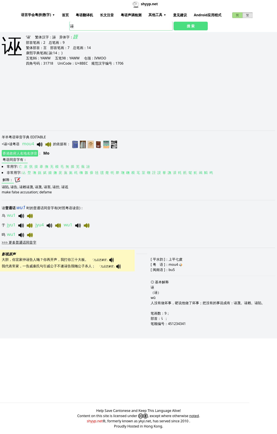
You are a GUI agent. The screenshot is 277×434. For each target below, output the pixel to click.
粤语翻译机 (84, 15)
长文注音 (107, 15)
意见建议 (180, 15)
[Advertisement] (131, 98)
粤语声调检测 (131, 15)
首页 (65, 15)
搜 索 (191, 26)
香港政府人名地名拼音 (20, 153)
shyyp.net (95, 421)
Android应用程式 (207, 15)
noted (194, 415)
